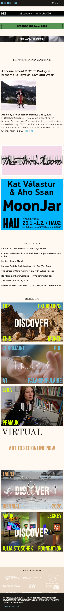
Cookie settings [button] (9, 606)
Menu (56, 3)
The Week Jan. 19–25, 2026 (14, 280)
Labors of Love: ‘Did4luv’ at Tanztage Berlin (23, 248)
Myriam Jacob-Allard (12, 261)
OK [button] (18, 606)
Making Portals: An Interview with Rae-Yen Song (26, 266)
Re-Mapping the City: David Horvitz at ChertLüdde (26, 276)
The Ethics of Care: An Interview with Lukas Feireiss (27, 271)
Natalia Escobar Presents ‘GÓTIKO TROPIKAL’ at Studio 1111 (31, 285)
